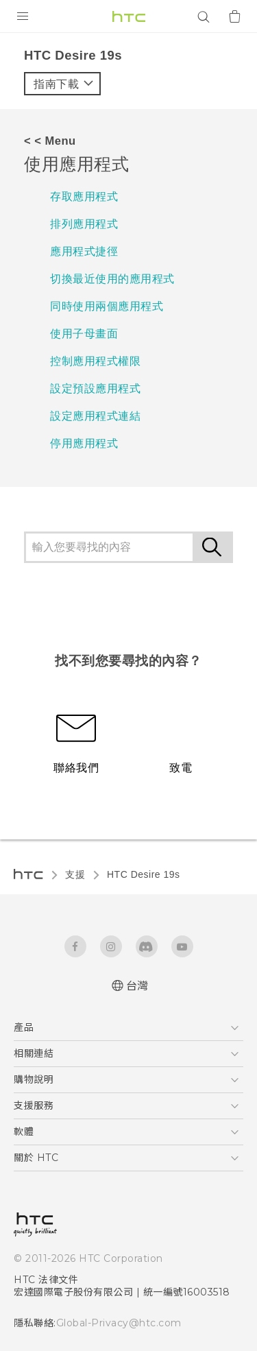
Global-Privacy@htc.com (119, 1323)
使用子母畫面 (84, 333)
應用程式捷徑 (84, 251)
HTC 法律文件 (46, 1280)
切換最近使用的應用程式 (112, 279)
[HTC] (128, 16)
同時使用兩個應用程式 (106, 306)
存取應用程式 (84, 196)
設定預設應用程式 (95, 388)
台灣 (137, 985)
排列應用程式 (84, 224)
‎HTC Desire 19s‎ (143, 874)
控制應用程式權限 (95, 361)
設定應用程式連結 (95, 416)
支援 (75, 874)
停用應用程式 (84, 443)
